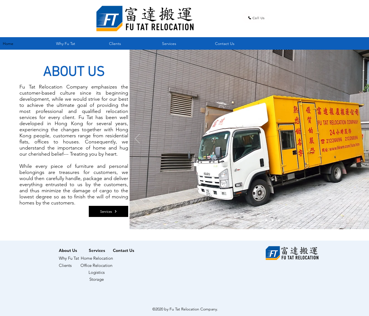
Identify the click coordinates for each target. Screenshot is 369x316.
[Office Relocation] (96, 265)
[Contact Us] (123, 250)
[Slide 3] (279, 220)
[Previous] (137, 139)
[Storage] (96, 279)
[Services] (108, 211)
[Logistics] (97, 272)
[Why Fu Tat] (71, 258)
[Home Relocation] (97, 258)
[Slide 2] (273, 220)
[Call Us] (256, 17)
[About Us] (68, 250)
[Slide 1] (266, 220)
